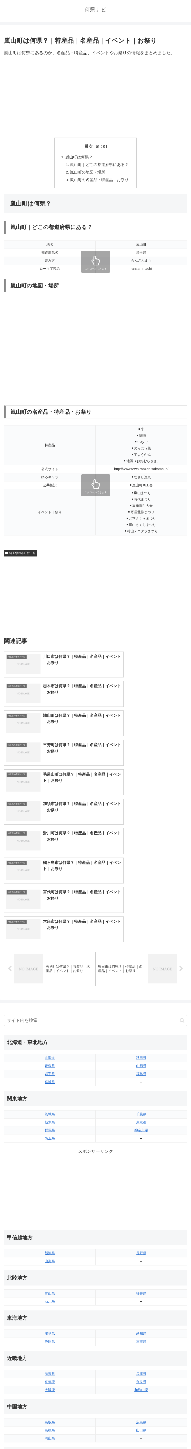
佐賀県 (50, 1360)
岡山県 (50, 1279)
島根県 (50, 1271)
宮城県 (50, 923)
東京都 (141, 963)
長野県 (141, 1094)
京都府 (50, 1223)
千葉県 (141, 955)
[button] (182, 861)
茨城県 (50, 955)
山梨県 (50, 1102)
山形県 (141, 907)
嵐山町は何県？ (79, 157)
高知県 (141, 1320)
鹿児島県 (141, 1368)
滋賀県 (50, 1215)
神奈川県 (141, 971)
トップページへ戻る (48, 1433)
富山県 (50, 1134)
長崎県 (50, 1368)
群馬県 (50, 971)
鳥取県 (50, 1263)
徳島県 (50, 1312)
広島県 (141, 1263)
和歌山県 (141, 1231)
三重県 (141, 1183)
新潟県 (50, 1094)
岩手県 (50, 915)
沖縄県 (141, 1376)
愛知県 (141, 1175)
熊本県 (50, 1376)
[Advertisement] (95, 97)
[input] (95, 861)
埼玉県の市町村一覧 (20, 554)
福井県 (141, 1134)
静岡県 (50, 1183)
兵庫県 (141, 1215)
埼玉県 (50, 979)
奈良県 (141, 1223)
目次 (88, 146)
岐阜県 (50, 1175)
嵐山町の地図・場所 (87, 173)
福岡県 (50, 1352)
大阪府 (50, 1231)
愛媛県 (141, 1312)
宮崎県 (141, 1360)
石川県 (50, 1142)
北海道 (50, 899)
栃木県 (50, 963)
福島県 (141, 915)
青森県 (50, 907)
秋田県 (141, 899)
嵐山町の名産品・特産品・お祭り (99, 181)
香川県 (50, 1320)
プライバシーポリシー (142, 1433)
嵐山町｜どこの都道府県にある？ (99, 165)
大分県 (141, 1352)
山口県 (141, 1271)
